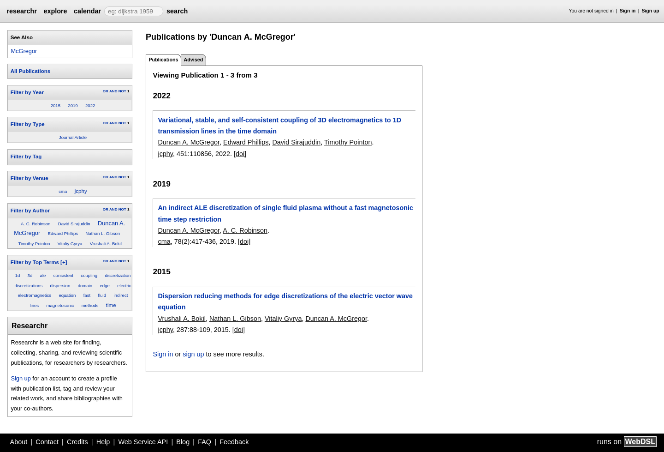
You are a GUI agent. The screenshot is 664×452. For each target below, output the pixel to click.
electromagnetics (35, 295)
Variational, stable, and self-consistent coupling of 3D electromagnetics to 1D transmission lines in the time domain (279, 125)
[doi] (240, 153)
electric (124, 285)
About (19, 442)
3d (30, 275)
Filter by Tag (26, 156)
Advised (193, 59)
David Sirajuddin (74, 223)
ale (43, 275)
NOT (122, 91)
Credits (77, 442)
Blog (183, 442)
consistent (63, 275)
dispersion (60, 285)
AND (113, 91)
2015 (55, 105)
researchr (21, 11)
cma (63, 191)
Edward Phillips (63, 233)
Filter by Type (28, 124)
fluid (102, 295)
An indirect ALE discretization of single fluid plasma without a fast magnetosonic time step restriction (285, 213)
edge (104, 285)
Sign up (650, 10)
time (111, 305)
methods (90, 305)
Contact (47, 442)
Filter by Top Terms (35, 262)
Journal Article (73, 137)
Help (103, 442)
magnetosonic (60, 305)
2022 (90, 105)
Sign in (628, 10)
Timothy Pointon (34, 243)
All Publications (30, 71)
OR (105, 91)
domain (85, 285)
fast (86, 295)
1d (17, 275)
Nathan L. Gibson (102, 233)
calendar (87, 11)
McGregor (24, 51)
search (177, 11)
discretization (117, 275)
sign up (193, 354)
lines (34, 305)
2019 (72, 105)
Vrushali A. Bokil (106, 243)
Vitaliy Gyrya (70, 243)
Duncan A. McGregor (188, 142)
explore (55, 11)
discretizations (28, 285)
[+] (63, 262)
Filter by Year (27, 92)
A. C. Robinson (36, 223)
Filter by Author (30, 210)
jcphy (81, 191)
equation (67, 295)
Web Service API (143, 442)
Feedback (234, 442)
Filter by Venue (29, 178)
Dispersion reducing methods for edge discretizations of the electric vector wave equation (285, 301)
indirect (120, 295)
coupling (89, 275)
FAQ (204, 442)
